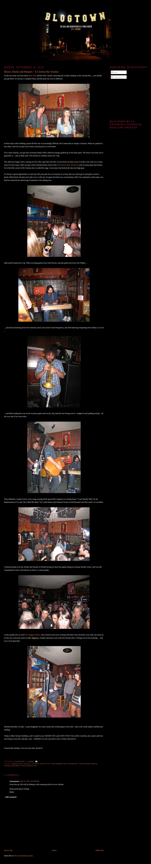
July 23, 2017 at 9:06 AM (29, 781)
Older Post (100, 850)
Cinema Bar (17, 763)
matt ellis (45, 763)
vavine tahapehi (11, 765)
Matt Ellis (32, 76)
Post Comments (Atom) (24, 856)
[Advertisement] (128, 100)
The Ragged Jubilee (32, 635)
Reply (11, 792)
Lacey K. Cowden (31, 763)
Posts (114, 72)
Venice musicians (28, 765)
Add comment (10, 797)
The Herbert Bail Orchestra (67, 165)
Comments (116, 77)
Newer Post (8, 850)
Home (54, 850)
